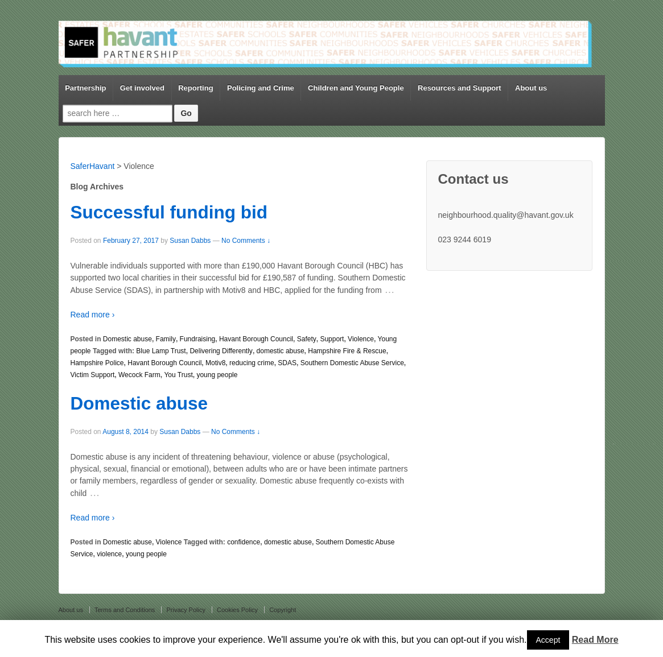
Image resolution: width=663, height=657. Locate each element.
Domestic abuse (127, 339)
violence (109, 554)
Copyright (282, 609)
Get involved (142, 88)
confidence (243, 542)
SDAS (287, 363)
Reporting (195, 88)
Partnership (85, 88)
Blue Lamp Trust (161, 351)
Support (332, 339)
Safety (306, 339)
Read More (595, 639)
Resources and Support (459, 88)
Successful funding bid (169, 212)
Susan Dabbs (190, 241)
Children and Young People (356, 88)
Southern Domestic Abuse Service (352, 363)
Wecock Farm (139, 375)
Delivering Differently (221, 351)
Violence (361, 339)
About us (531, 88)
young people (216, 375)
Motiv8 (215, 363)
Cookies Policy (237, 609)
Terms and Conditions (124, 609)
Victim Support (93, 375)
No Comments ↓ (245, 241)
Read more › (93, 314)
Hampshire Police (97, 363)
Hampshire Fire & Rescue (347, 351)
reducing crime (251, 363)
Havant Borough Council (256, 339)
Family (166, 339)
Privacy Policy (185, 609)
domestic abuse (280, 351)
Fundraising (198, 339)
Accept (548, 639)
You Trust (178, 375)
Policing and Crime (260, 88)
